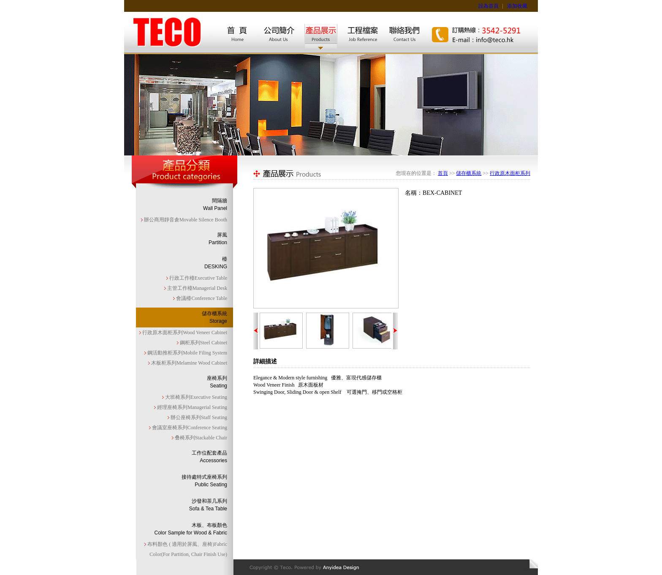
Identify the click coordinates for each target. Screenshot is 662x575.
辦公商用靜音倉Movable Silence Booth (185, 220)
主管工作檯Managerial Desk (196, 288)
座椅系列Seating (217, 382)
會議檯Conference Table (201, 298)
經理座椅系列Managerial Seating (191, 407)
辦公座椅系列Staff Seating (198, 417)
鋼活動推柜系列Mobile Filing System (186, 353)
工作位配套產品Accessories (209, 456)
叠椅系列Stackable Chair (200, 438)
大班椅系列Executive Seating (195, 397)
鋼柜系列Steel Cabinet (203, 343)
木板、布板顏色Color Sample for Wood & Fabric (190, 529)
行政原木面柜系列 (510, 173)
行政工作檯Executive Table (197, 278)
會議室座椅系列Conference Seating (189, 428)
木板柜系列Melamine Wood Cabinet (188, 363)
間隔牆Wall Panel (215, 204)
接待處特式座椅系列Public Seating (204, 481)
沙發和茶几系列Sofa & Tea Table (208, 505)
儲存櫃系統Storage (214, 317)
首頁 (443, 173)
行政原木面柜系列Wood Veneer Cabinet (184, 332)
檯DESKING (215, 263)
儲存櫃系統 (468, 173)
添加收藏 (517, 6)
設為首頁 (488, 6)
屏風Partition (218, 238)
